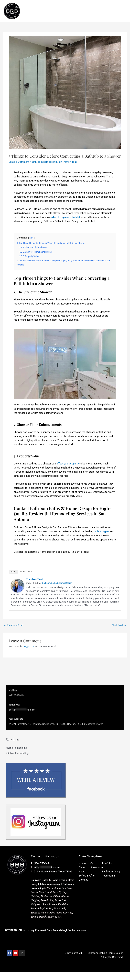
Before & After (87, 875)
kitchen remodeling (49, 884)
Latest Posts (26, 571)
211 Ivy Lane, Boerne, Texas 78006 (53, 871)
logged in (29, 646)
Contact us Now (77, 930)
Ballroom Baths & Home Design (57, 583)
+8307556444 (16, 695)
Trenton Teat (34, 579)
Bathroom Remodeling (44, 161)
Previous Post (13, 625)
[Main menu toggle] (123, 11)
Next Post (119, 625)
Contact (83, 879)
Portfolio (107, 863)
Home (82, 863)
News (82, 871)
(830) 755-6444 (42, 863)
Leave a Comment (19, 161)
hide (31, 238)
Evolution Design (111, 871)
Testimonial (108, 875)
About (13, 571)
